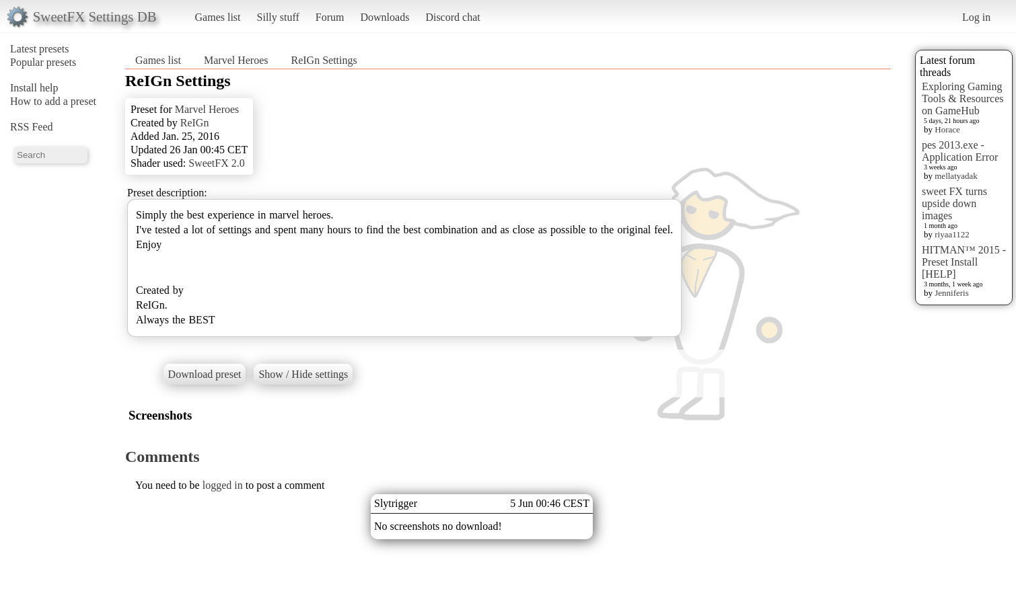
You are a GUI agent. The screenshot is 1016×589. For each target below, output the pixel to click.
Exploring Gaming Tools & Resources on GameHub (963, 98)
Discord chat (452, 17)
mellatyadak (956, 176)
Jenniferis (952, 293)
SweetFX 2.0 (216, 163)
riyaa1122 (952, 234)
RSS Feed (31, 126)
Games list (218, 17)
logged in (223, 485)
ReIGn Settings (324, 60)
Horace (947, 129)
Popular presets (43, 62)
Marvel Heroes (236, 60)
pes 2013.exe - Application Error (960, 151)
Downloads (384, 17)
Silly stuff (278, 17)
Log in (976, 17)
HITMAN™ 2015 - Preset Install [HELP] (964, 262)
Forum (330, 17)
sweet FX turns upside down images (954, 203)
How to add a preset (53, 101)
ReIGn (194, 122)
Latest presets (39, 48)
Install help (34, 87)
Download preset (205, 374)
